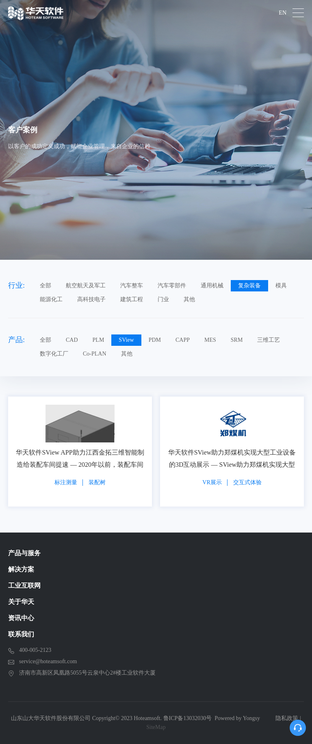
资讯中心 (21, 618)
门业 (163, 299)
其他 (189, 299)
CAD (72, 340)
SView (126, 340)
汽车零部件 (172, 286)
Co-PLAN (94, 354)
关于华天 (21, 601)
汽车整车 (131, 286)
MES (210, 340)
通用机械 (212, 286)
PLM (98, 340)
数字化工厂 (54, 354)
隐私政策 (286, 718)
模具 (281, 286)
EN (282, 13)
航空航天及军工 (86, 286)
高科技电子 (91, 299)
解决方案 (21, 569)
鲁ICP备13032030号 (187, 718)
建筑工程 (131, 299)
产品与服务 (24, 553)
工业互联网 (24, 585)
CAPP (183, 340)
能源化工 (51, 299)
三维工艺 (268, 340)
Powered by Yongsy (237, 718)
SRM (237, 340)
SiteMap (155, 727)
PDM (155, 340)
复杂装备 (249, 286)
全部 (45, 286)
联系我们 (21, 634)
